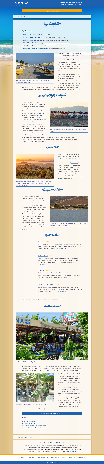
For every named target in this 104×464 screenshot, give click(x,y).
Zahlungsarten (55, 457)
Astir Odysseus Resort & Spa (46, 285)
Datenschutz (71, 457)
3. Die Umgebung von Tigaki (31, 40)
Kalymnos (74, 163)
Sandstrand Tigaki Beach (29, 120)
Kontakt (80, 4)
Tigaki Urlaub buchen (52, 11)
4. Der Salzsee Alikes (29, 43)
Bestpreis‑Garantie (59, 446)
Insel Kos (78, 449)
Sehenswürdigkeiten (57, 449)
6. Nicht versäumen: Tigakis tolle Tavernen (35, 48)
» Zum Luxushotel (61, 291)
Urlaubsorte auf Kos (29, 421)
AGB (63, 457)
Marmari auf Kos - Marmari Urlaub (34, 428)
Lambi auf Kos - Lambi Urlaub (32, 430)
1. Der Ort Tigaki (28, 34)
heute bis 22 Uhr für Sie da (68, 4)
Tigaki (30, 17)
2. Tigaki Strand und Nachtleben (32, 37)
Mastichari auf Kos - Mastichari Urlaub (35, 426)
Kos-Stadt (40, 115)
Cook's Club (41, 242)
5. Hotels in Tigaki (28, 46)
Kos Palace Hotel (43, 256)
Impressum (81, 457)
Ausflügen (68, 449)
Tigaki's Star (41, 271)
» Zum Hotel (62, 248)
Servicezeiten (31, 457)
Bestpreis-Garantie (42, 457)
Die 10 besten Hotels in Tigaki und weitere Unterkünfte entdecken (42, 299)
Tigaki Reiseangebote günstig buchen (52, 413)
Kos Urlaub (24, 17)
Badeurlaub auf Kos (29, 423)
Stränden (47, 449)
